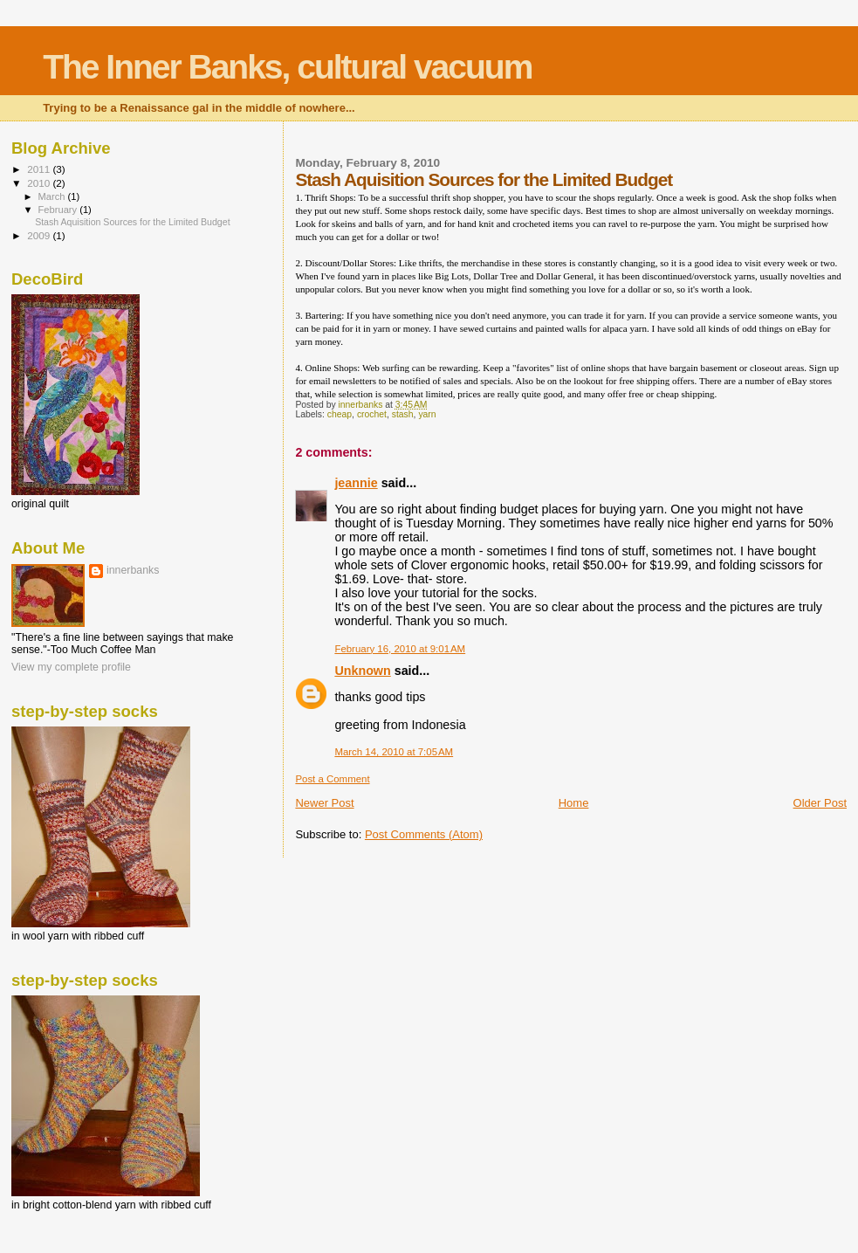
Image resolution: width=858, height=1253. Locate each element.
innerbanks (132, 570)
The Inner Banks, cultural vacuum (287, 67)
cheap (339, 414)
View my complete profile (71, 667)
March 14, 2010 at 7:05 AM (393, 752)
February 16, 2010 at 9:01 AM (399, 649)
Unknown (362, 671)
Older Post (820, 802)
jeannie (355, 483)
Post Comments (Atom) (424, 834)
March (53, 196)
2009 (39, 235)
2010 (39, 183)
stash (403, 414)
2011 (39, 169)
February (59, 209)
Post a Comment (332, 779)
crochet (372, 414)
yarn (427, 414)
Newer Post (324, 802)
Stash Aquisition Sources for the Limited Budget (132, 222)
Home (574, 802)
